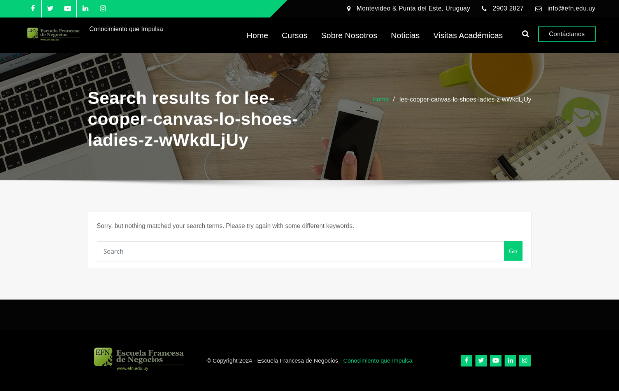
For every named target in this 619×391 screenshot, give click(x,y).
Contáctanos (567, 34)
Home (257, 35)
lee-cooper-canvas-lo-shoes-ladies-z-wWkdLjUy (465, 99)
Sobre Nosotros (349, 35)
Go (513, 251)
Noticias (405, 35)
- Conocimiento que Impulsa (376, 360)
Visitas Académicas (468, 35)
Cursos (294, 35)
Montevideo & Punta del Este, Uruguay (413, 8)
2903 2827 (508, 8)
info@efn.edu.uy (571, 8)
